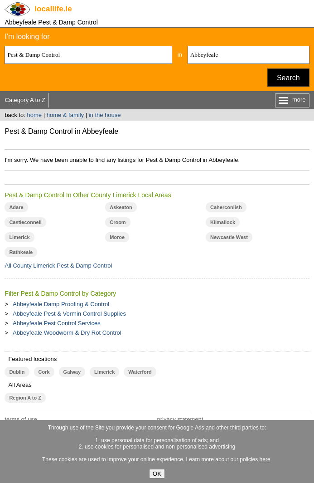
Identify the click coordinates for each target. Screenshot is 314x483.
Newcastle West (229, 237)
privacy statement (180, 419)
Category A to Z (25, 100)
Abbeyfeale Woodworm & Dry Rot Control (67, 332)
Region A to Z (25, 397)
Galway (72, 372)
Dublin (16, 372)
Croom (118, 222)
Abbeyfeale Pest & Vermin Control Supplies (69, 313)
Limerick (19, 237)
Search (288, 78)
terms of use (21, 419)
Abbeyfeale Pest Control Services (57, 323)
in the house (105, 115)
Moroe (117, 237)
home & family (65, 115)
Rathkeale (21, 252)
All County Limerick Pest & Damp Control (58, 265)
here (265, 459)
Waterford (139, 372)
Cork (44, 372)
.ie (53, 9)
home (34, 115)
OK (157, 473)
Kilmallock (222, 222)
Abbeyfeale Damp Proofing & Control (61, 304)
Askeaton (121, 207)
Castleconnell (25, 222)
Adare (16, 207)
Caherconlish (226, 207)
